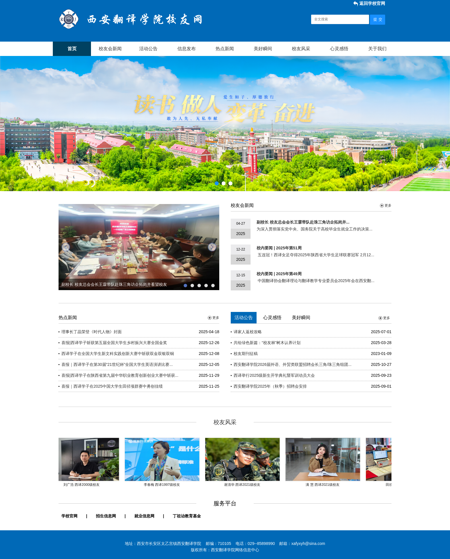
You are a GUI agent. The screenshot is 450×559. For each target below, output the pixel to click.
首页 (72, 48)
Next (444, 122)
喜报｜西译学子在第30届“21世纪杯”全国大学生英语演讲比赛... (117, 364)
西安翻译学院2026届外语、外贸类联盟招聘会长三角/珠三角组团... (293, 364)
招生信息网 (106, 516)
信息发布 (186, 48)
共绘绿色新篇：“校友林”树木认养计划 (267, 342)
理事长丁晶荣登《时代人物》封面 (91, 331)
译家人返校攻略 (248, 331)
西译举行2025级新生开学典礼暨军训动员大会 (274, 375)
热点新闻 (225, 48)
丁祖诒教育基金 (187, 516)
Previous (5, 122)
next (212, 247)
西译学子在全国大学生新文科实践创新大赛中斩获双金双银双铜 (117, 353)
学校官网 (69, 516)
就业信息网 (144, 516)
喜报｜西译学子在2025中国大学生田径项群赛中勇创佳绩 (112, 386)
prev (65, 247)
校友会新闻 (110, 48)
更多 (388, 205)
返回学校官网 (372, 3)
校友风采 (301, 48)
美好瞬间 (263, 48)
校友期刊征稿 (246, 353)
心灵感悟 (339, 48)
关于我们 (377, 48)
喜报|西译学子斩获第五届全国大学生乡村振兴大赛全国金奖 (114, 342)
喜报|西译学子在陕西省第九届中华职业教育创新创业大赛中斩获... (119, 375)
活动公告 (148, 48)
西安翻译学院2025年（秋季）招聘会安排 (270, 386)
